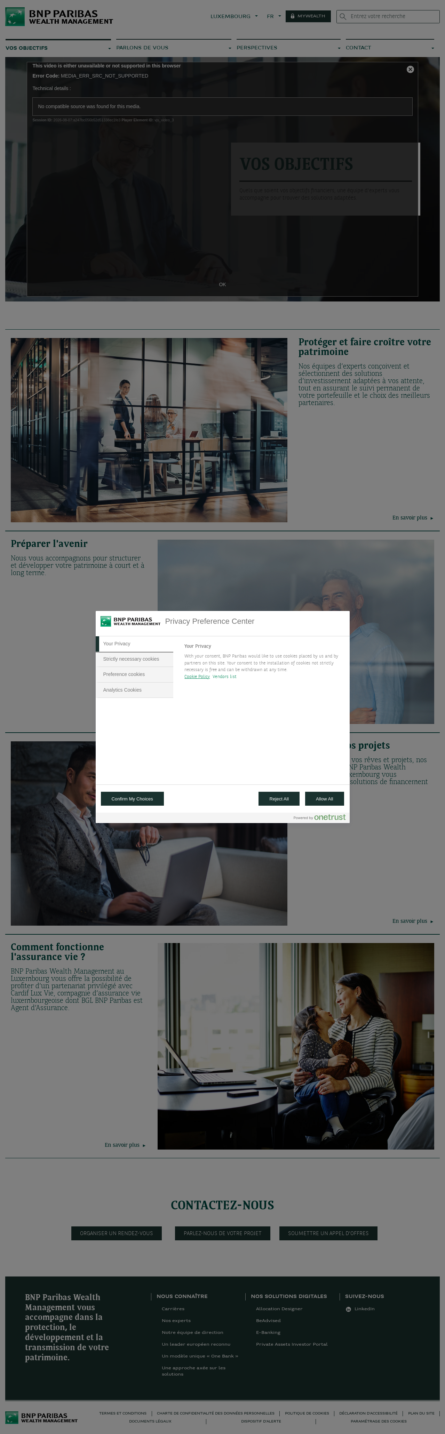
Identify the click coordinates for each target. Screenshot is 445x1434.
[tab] (135, 644)
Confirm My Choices (132, 798)
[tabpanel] (264, 663)
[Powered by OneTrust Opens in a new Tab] (319, 818)
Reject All (279, 798)
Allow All (324, 798)
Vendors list (225, 677)
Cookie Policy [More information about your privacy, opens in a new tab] (197, 677)
